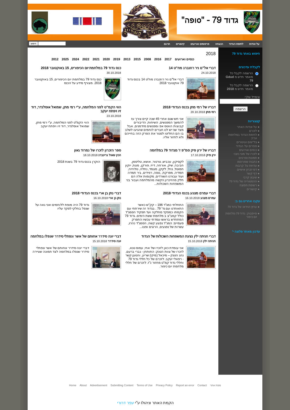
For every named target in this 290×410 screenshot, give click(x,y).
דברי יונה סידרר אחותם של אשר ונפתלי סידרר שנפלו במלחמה (75, 236)
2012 (55, 59)
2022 (85, 59)
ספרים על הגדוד (246, 146)
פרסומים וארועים (199, 43)
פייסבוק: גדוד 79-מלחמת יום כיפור (241, 215)
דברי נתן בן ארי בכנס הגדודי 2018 (96, 193)
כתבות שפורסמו (247, 161)
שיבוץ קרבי (250, 177)
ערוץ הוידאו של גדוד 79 (242, 206)
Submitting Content (122, 385)
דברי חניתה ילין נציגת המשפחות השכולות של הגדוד (178, 236)
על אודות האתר (247, 126)
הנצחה (219, 43)
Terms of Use (145, 385)
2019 (116, 59)
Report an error (185, 385)
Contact (202, 385)
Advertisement (98, 385)
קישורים (180, 43)
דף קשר (251, 173)
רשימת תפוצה (248, 185)
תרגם (167, 43)
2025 (65, 59)
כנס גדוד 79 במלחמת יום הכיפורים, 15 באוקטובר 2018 (81, 68)
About (83, 385)
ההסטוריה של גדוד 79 (243, 181)
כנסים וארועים (184, 59)
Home (72, 385)
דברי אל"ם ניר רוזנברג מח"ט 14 (192, 68)
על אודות (254, 43)
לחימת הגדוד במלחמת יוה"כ (242, 136)
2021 (96, 59)
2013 (126, 59)
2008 (147, 59)
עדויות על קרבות (246, 165)
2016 (157, 59)
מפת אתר (215, 385)
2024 (75, 59)
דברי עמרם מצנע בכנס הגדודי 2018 (189, 193)
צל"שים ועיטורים (246, 142)
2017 (168, 59)
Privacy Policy (164, 385)
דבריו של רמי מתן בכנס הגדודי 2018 (189, 107)
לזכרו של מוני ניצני (245, 153)
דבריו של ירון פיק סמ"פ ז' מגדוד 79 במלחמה (183, 150)
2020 (106, 59)
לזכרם (253, 130)
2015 (137, 59)
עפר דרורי (125, 403)
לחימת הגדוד (236, 43)
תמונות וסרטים (248, 157)
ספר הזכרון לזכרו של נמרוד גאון (97, 150)
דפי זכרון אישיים (247, 169)
